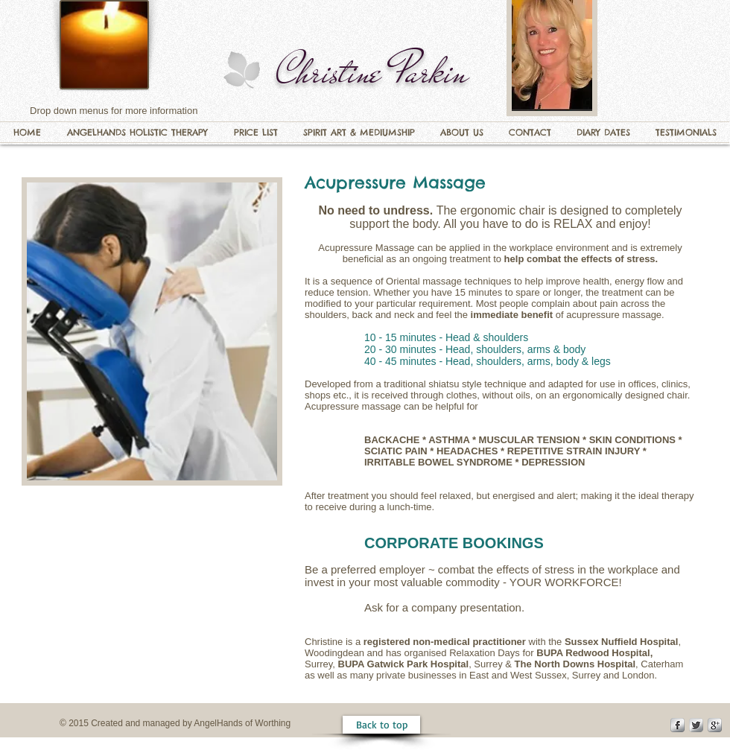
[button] (137, 132)
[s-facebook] (677, 725)
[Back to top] (381, 725)
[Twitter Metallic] (696, 725)
